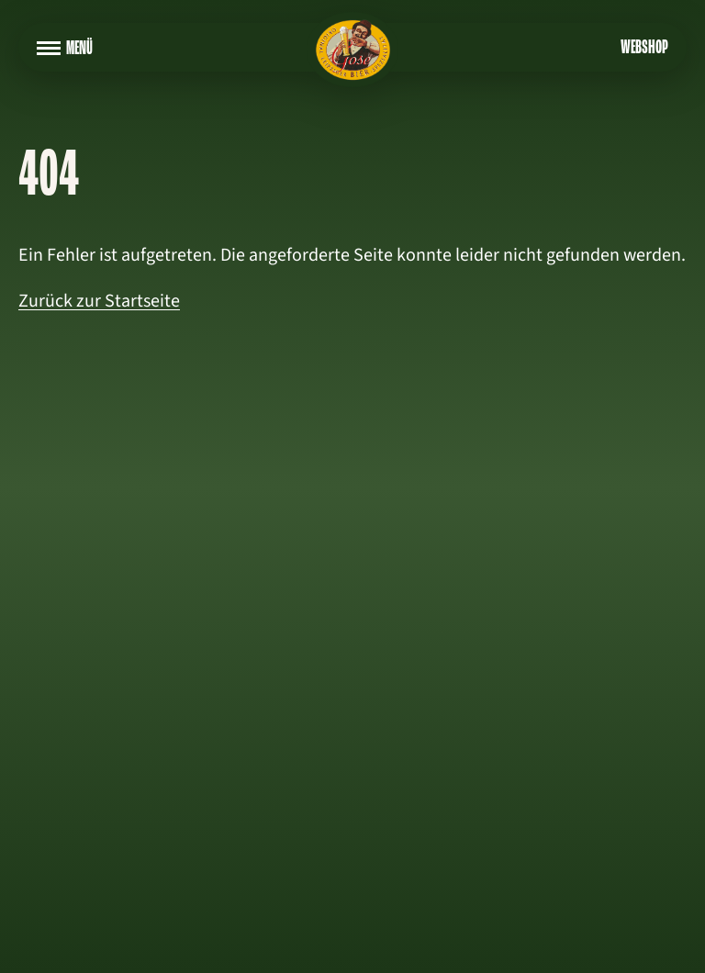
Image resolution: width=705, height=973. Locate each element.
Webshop (644, 48)
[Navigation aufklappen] (49, 49)
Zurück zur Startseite (99, 301)
